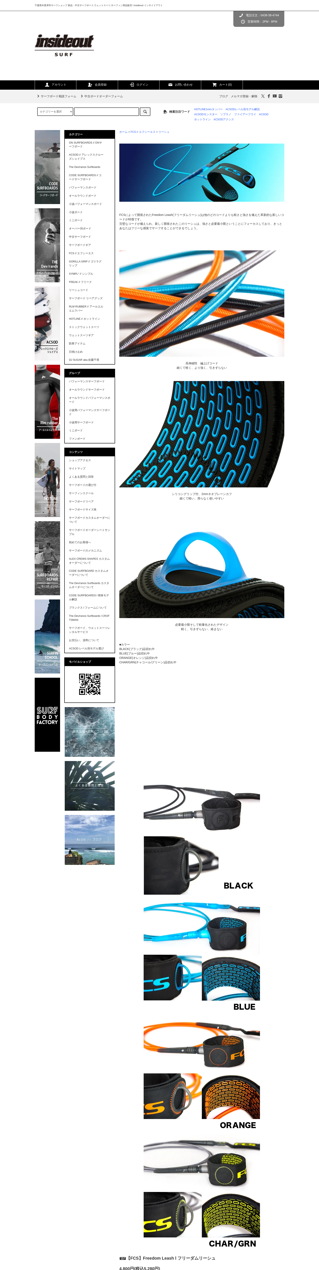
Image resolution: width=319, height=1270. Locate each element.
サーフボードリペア (81, 501)
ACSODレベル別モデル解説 (243, 109)
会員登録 (97, 84)
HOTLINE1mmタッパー (208, 109)
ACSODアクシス (224, 119)
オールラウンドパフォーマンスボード (89, 399)
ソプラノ (225, 114)
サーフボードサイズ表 (82, 509)
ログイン (138, 84)
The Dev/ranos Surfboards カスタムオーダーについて (89, 585)
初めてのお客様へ (80, 542)
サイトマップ (77, 468)
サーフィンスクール (81, 493)
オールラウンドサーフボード (87, 389)
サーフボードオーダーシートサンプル (89, 532)
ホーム (123, 131)
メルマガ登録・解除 (244, 96)
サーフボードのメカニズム (85, 550)
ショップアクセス (80, 460)
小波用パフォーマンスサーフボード (89, 412)
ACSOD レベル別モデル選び (86, 648)
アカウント (55, 84)
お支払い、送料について (84, 640)
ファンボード (77, 438)
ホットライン (202, 119)
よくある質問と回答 (81, 476)
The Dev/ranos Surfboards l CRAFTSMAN (89, 617)
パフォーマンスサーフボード (87, 381)
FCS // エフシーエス (143, 131)
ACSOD (263, 114)
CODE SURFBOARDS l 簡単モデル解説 (89, 597)
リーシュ (163, 131)
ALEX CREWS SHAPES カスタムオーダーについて (89, 560)
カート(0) (222, 84)
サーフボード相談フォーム (56, 96)
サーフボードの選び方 (82, 485)
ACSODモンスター (205, 114)
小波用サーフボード (81, 422)
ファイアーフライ (245, 114)
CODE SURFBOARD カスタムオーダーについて (89, 572)
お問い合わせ (180, 84)
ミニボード (76, 430)
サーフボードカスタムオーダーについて (89, 519)
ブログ (223, 96)
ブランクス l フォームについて (88, 607)
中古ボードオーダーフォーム (101, 96)
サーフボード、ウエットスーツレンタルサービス (89, 630)
